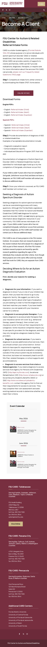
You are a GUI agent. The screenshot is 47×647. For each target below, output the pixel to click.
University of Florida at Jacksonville (21, 620)
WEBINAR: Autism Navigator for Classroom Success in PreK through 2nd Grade (26, 431)
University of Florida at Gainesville (20, 617)
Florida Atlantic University (17, 612)
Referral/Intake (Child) (20, 109)
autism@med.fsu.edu (16, 517)
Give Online (15, 524)
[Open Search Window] (44, 9)
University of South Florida (18, 626)
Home (4, 18)
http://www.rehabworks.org (30, 375)
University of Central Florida (18, 615)
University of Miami (15, 623)
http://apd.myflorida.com (18, 372)
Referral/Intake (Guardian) (21, 115)
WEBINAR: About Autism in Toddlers (25, 455)
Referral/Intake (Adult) (20, 112)
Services (12, 18)
